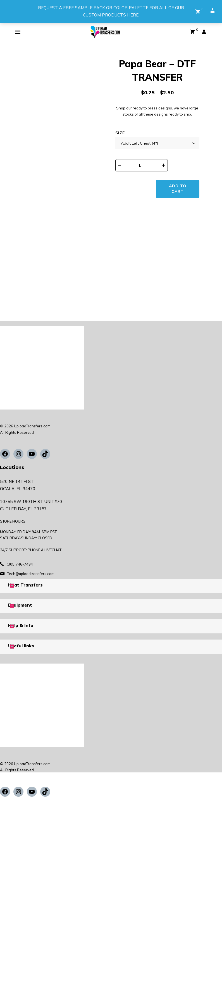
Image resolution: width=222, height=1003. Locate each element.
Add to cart (178, 189)
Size (120, 132)
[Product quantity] (143, 165)
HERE (133, 15)
